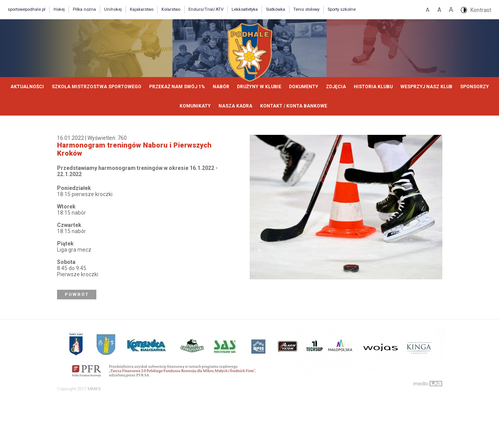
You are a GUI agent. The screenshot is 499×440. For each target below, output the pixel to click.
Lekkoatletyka (245, 9)
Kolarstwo (170, 9)
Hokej (59, 9)
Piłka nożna (84, 9)
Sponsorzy (474, 86)
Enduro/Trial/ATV (205, 9)
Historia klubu (373, 86)
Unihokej (113, 9)
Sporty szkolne (342, 9)
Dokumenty (303, 86)
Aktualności (27, 86)
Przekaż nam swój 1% (177, 86)
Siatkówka (275, 9)
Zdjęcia (336, 86)
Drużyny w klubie (259, 86)
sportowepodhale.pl (26, 9)
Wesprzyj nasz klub (426, 86)
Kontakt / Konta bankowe (293, 106)
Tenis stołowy (306, 9)
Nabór (221, 86)
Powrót (77, 294)
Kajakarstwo (141, 9)
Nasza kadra (235, 106)
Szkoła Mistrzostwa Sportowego (96, 86)
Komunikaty (195, 106)
